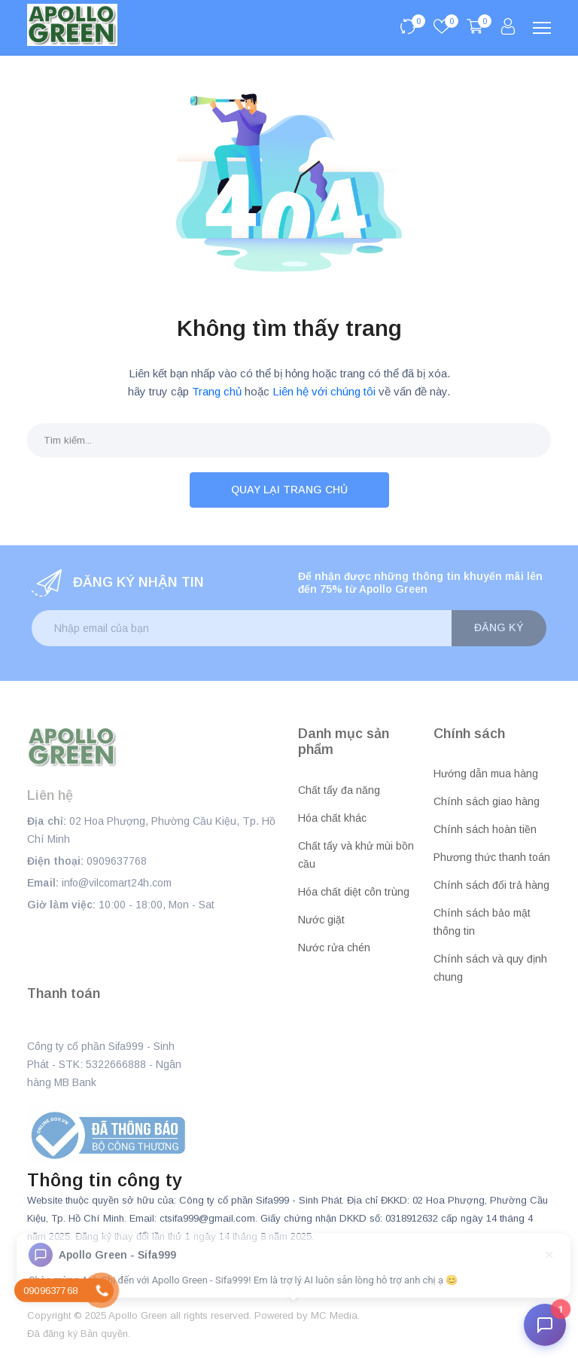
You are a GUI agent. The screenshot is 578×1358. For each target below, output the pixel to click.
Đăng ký (499, 627)
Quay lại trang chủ (289, 490)
